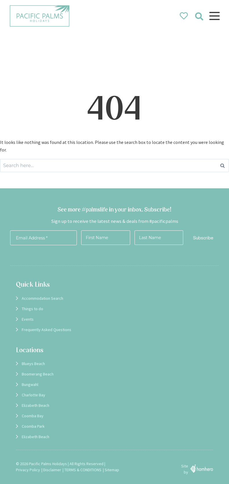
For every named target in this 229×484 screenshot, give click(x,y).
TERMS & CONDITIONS (82, 469)
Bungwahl (30, 384)
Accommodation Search (42, 298)
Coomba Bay (32, 415)
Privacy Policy (28, 469)
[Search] (222, 165)
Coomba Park (33, 426)
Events (28, 319)
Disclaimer (52, 469)
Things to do (32, 308)
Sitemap (112, 469)
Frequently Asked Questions (46, 329)
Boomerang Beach (38, 374)
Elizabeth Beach (35, 405)
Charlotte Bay (33, 395)
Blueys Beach (33, 363)
